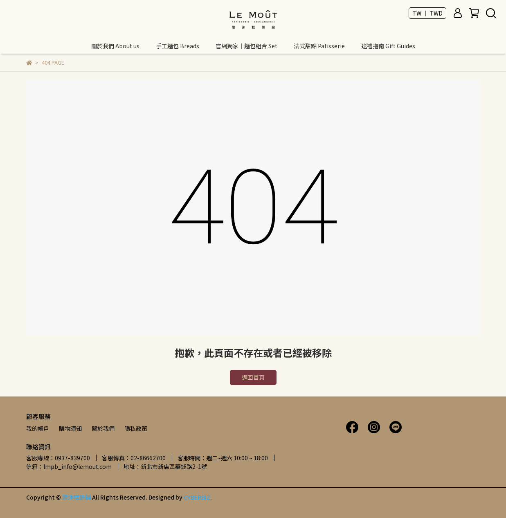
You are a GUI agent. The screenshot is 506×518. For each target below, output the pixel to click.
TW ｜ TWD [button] (427, 13)
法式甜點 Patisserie (319, 46)
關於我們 (103, 428)
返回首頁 (253, 377)
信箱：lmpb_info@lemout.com (69, 466)
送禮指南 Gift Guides (388, 46)
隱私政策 (135, 428)
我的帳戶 (37, 428)
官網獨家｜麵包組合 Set (246, 46)
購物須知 (70, 428)
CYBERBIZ (197, 497)
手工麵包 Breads (177, 46)
